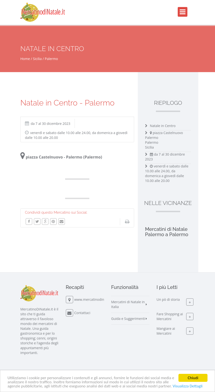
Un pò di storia (168, 299)
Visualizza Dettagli (188, 386)
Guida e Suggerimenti (128, 318)
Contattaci (82, 312)
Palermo (51, 58)
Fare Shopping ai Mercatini (170, 316)
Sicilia (37, 58)
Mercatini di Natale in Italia (128, 304)
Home (25, 58)
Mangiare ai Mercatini (166, 331)
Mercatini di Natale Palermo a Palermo (166, 231)
